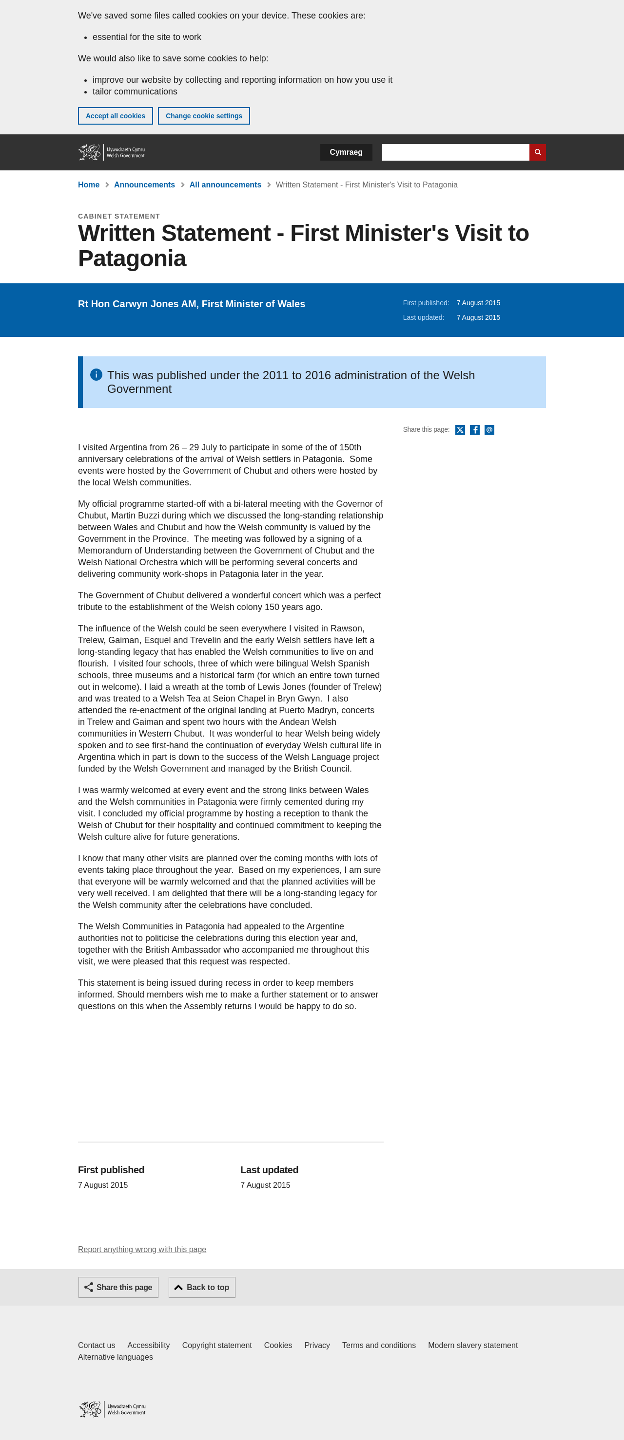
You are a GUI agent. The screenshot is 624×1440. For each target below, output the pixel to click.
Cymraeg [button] (346, 152)
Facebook (475, 430)
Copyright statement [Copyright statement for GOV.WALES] (217, 1345)
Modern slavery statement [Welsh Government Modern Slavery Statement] (473, 1345)
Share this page (124, 1287)
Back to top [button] (208, 1287)
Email (489, 430)
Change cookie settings (204, 116)
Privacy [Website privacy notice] (317, 1345)
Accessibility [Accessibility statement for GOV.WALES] (148, 1345)
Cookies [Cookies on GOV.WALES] (278, 1345)
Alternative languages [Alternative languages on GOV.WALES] (115, 1357)
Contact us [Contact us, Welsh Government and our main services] (96, 1345)
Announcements (144, 185)
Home (88, 185)
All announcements (226, 185)
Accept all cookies (115, 116)
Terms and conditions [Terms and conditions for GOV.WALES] (379, 1345)
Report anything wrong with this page (142, 1249)
